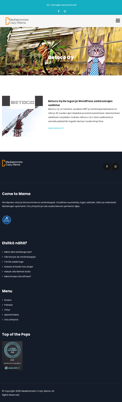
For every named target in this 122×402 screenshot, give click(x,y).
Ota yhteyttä (11, 319)
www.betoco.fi (55, 128)
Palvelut (8, 304)
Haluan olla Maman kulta (17, 271)
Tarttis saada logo (14, 261)
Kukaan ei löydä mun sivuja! (18, 266)
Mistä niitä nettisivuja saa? (18, 252)
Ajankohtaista (11, 314)
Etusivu (8, 300)
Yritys (7, 309)
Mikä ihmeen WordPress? (17, 276)
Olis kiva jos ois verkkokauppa (20, 256)
